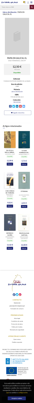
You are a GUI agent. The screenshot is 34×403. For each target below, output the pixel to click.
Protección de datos (17, 324)
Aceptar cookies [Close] (17, 398)
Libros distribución (10, 12)
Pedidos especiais (17, 342)
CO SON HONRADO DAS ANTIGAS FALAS (24, 151)
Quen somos (17, 339)
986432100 (17, 303)
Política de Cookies (17, 327)
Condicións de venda (17, 321)
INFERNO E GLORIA (9, 234)
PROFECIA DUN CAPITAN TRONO (24, 234)
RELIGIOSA (17, 102)
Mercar (10, 164)
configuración (22, 393)
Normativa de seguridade (17, 330)
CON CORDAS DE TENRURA (9, 192)
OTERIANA (24, 191)
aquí (7, 393)
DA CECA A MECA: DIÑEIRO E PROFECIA (10, 151)
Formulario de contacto (17, 308)
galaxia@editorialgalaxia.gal (17, 306)
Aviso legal (17, 318)
